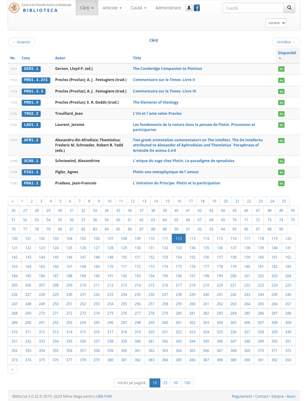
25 (284, 200)
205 (14, 284)
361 (138, 349)
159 (247, 256)
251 (69, 302)
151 (138, 256)
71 (246, 218)
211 (96, 284)
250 (55, 302)
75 (293, 218)
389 (234, 358)
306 (247, 321)
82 (83, 228)
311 (28, 330)
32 (83, 209)
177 (206, 265)
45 (235, 209)
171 (124, 265)
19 (214, 200)
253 (96, 302)
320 (151, 330)
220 (220, 284)
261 (206, 302)
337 (96, 340)
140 (275, 246)
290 (28, 321)
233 (110, 293)
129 (124, 246)
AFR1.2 (31, 139)
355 (55, 349)
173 (151, 265)
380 (110, 358)
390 (247, 358)
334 (55, 340)
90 (176, 228)
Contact (261, 395)
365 (192, 349)
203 (275, 274)
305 (234, 321)
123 (42, 246)
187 (55, 274)
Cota (26, 58)
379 (96, 358)
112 (179, 237)
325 (220, 330)
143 (28, 256)
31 (72, 209)
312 (42, 330)
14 (156, 200)
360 (124, 349)
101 (28, 237)
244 (261, 293)
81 (72, 228)
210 (83, 284)
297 (124, 321)
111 (165, 237)
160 (261, 256)
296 (110, 321)
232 (96, 293)
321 (165, 330)
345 (206, 340)
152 (151, 256)
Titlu (137, 58)
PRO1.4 (31, 102)
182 (275, 265)
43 (211, 209)
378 (83, 358)
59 (107, 218)
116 (234, 237)
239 (192, 293)
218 (192, 284)
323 (192, 330)
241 (220, 293)
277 (138, 312)
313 (55, 330)
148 (96, 256)
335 (69, 340)
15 (167, 200)
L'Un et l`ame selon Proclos (157, 112)
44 (223, 209)
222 (247, 284)
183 (288, 265)
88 (153, 228)
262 (220, 302)
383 (151, 358)
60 (118, 218)
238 (179, 293)
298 (138, 321)
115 (220, 237)
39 (165, 209)
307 (261, 321)
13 (144, 200)
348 (247, 340)
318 (124, 330)
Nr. (13, 58)
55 (60, 218)
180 (247, 265)
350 (275, 340)
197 (192, 274)
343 (179, 340)
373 (14, 358)
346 (220, 340)
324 (206, 330)
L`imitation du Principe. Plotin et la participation (176, 182)
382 (138, 358)
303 (206, 321)
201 (247, 274)
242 (234, 293)
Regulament (242, 395)
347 (234, 340)
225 (288, 284)
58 (95, 218)
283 (220, 312)
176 (192, 265)
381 (124, 358)
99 (281, 228)
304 (220, 321)
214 (138, 284)
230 (69, 293)
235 (138, 293)
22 (249, 200)
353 (28, 349)
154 (179, 256)
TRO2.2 (31, 113)
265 (261, 302)
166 (55, 265)
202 (261, 274)
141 (288, 246)
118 (261, 237)
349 (261, 340)
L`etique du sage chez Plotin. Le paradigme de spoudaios (183, 160)
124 (55, 246)
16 (179, 200)
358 (96, 349)
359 (110, 349)
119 (275, 237)
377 (69, 358)
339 (124, 340)
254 (110, 302)
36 (130, 209)
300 (165, 321)
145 (55, 256)
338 (110, 340)
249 (42, 302)
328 (261, 330)
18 (202, 200)
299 (151, 321)
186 (42, 274)
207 (42, 284)
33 (95, 209)
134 (192, 246)
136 (220, 246)
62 (142, 218)
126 (83, 246)
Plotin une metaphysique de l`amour (166, 171)
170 (110, 265)
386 (192, 358)
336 (83, 340)
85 (118, 228)
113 (192, 237)
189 (83, 274)
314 (69, 330)
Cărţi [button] (86, 8)
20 (226, 200)
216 (165, 284)
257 (151, 302)
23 (261, 200)
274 (96, 312)
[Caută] (289, 8)
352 (14, 349)
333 (42, 340)
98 (269, 228)
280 (179, 312)
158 (234, 256)
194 (151, 274)
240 (206, 293)
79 (48, 228)
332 (28, 340)
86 (130, 228)
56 (72, 218)
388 (220, 358)
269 (28, 312)
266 (275, 302)
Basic (291, 395)
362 (151, 349)
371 (275, 349)
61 (130, 218)
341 (151, 340)
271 (55, 312)
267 (288, 302)
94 (223, 228)
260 (192, 302)
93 (211, 228)
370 (261, 349)
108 (124, 237)
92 (200, 228)
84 (107, 228)
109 (138, 237)
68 (211, 218)
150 (124, 256)
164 (28, 265)
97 (258, 228)
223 (261, 284)
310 (14, 330)
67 (200, 218)
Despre (278, 395)
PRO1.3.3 (33, 91)
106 (96, 237)
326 (234, 330)
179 (234, 265)
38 (153, 209)
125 (69, 246)
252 (83, 302)
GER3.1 (31, 68)
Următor (286, 41)
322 (179, 330)
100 (14, 237)
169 (96, 265)
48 (269, 209)
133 (179, 246)
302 (192, 321)
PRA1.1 (31, 182)
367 (220, 349)
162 (288, 256)
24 (272, 200)
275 (110, 312)
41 (188, 209)
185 (28, 274)
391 (261, 358)
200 (234, 274)
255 (124, 302)
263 (234, 302)
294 (83, 321)
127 (96, 246)
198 (206, 274)
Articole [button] (112, 8)
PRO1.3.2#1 (36, 80)
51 (13, 218)
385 (179, 358)
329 (275, 330)
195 (165, 274)
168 (83, 265)
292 (55, 321)
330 (288, 330)
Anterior (21, 41)
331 (14, 340)
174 (165, 265)
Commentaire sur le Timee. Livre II (164, 79)
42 (200, 209)
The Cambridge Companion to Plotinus (167, 68)
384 (165, 358)
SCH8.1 (31, 160)
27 (25, 209)
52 (25, 218)
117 (247, 237)
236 (151, 293)
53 (37, 218)
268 (14, 312)
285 (247, 312)
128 (110, 246)
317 (110, 330)
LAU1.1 (31, 124)
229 (55, 293)
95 (235, 228)
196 (179, 274)
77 (25, 228)
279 (165, 312)
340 (138, 340)
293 (69, 321)
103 (55, 237)
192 (124, 274)
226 (14, 293)
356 (69, 349)
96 (246, 228)
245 (275, 293)
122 (28, 246)
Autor (60, 58)
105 (83, 237)
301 (179, 321)
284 (234, 312)
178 (220, 265)
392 (275, 358)
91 (188, 228)
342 (165, 340)
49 (281, 209)
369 (247, 349)
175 (179, 265)
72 (258, 218)
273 (83, 312)
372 (288, 349)
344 (192, 340)
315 (83, 330)
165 (42, 265)
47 (258, 209)
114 (206, 237)
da (281, 69)
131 (151, 246)
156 (206, 256)
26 (13, 209)
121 (14, 246)
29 (48, 209)
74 (281, 218)
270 (42, 312)
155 (192, 256)
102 (42, 237)
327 (247, 330)
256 (138, 302)
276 (124, 312)
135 (206, 246)
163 (14, 265)
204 (288, 274)
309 (288, 321)
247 (14, 302)
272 (69, 312)
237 (165, 293)
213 (124, 284)
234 (124, 293)
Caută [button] (138, 8)
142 (14, 256)
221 (234, 284)
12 (132, 200)
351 (288, 340)
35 (118, 209)
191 (110, 274)
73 (269, 218)
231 (83, 293)
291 (42, 321)
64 (165, 218)
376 (55, 358)
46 (246, 209)
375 (42, 358)
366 (206, 349)
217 (179, 284)
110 (151, 237)
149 (110, 256)
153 (165, 256)
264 (247, 302)
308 (275, 321)
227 (28, 293)
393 (288, 358)
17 (191, 200)
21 (237, 200)
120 (288, 237)
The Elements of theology (155, 102)
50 (293, 209)
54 (48, 218)
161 (275, 256)
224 (275, 284)
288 (288, 312)
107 (110, 237)
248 (28, 302)
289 (14, 321)
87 (142, 228)
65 (176, 218)
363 (165, 349)
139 (261, 246)
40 (176, 209)
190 (96, 274)
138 (247, 246)
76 (13, 228)
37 (142, 209)
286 (261, 312)
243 (247, 293)
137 (234, 246)
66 (188, 218)
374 (28, 358)
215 (151, 284)
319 (138, 330)
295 (96, 321)
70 (235, 218)
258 (165, 302)
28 (37, 209)
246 (288, 293)
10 (109, 200)
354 (42, 349)
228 (42, 293)
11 (121, 200)
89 (165, 228)
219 (206, 284)
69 (223, 218)
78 (37, 228)
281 (192, 312)
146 (69, 256)
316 (96, 330)
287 (275, 312)
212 (110, 284)
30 (60, 209)
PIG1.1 (31, 171)
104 (69, 237)
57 (83, 218)
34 (107, 209)
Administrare (168, 8)
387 (206, 358)
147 (83, 256)
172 (138, 265)
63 (153, 218)
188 (69, 274)
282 (206, 312)
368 (234, 349)
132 (165, 246)
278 (151, 312)
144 (42, 256)
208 (55, 284)
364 (179, 349)
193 (138, 274)
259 (179, 302)
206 (28, 284)
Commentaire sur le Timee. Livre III (164, 90)
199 (220, 274)
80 (60, 228)
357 (83, 349)
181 (261, 265)
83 (95, 228)
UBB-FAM (104, 395)
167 (69, 265)
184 (14, 274)
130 (138, 246)
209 (69, 284)
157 (220, 256)
